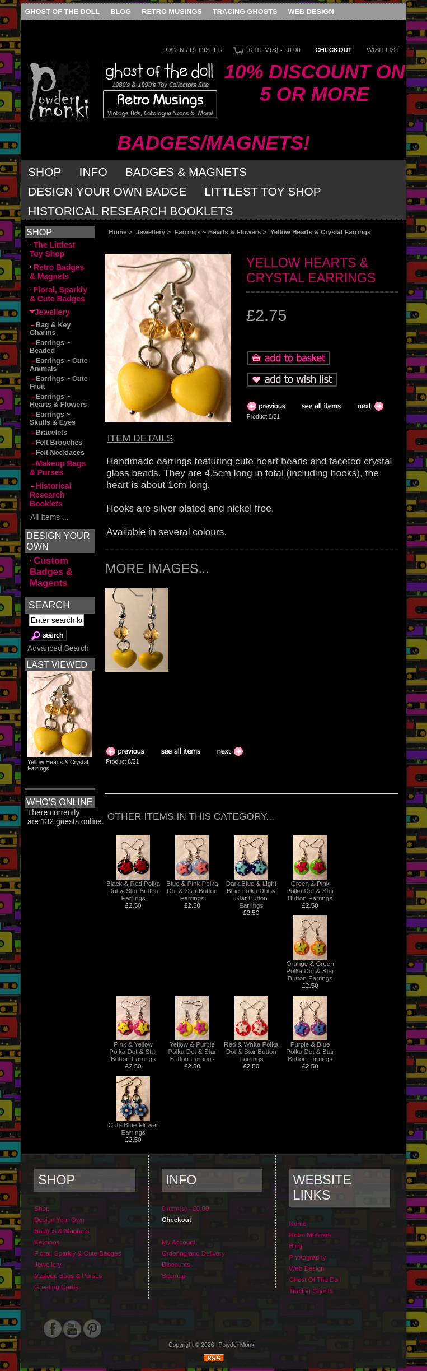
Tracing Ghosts (245, 11)
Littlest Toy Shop (262, 191)
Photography (307, 1257)
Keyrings (46, 1241)
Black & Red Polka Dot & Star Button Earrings (133, 890)
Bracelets (48, 432)
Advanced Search (58, 648)
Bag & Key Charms (50, 329)
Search (49, 604)
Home (117, 231)
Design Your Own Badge (107, 191)
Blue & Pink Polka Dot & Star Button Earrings (192, 890)
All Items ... (49, 517)
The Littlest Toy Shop (52, 249)
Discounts (176, 1264)
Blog (120, 11)
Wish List (383, 49)
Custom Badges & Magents (51, 571)
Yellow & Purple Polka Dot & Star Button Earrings (192, 1051)
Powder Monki (237, 1345)
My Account (178, 1241)
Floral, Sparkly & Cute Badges (58, 294)
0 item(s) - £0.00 (275, 49)
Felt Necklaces (57, 453)
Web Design (311, 11)
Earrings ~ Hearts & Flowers (218, 231)
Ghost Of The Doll (62, 11)
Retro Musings (172, 11)
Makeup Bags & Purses (58, 468)
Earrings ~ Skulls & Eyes (53, 418)
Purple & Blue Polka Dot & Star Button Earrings (310, 1051)
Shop (45, 171)
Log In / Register (192, 49)
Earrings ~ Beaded (50, 347)
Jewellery (150, 231)
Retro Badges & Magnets (57, 272)
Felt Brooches (56, 443)
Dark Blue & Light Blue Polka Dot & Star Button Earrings (251, 894)
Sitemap (174, 1275)
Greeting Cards (56, 1286)
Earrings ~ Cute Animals (59, 365)
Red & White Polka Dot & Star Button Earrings (251, 1051)
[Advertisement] (231, 245)
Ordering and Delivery (193, 1253)
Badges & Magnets (186, 171)
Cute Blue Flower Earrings (133, 1128)
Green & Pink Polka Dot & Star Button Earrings (310, 890)
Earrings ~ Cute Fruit (59, 383)
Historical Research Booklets (130, 211)
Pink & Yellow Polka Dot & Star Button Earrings (133, 1051)
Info (93, 171)
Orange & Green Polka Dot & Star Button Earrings (310, 971)
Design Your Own (59, 1219)
